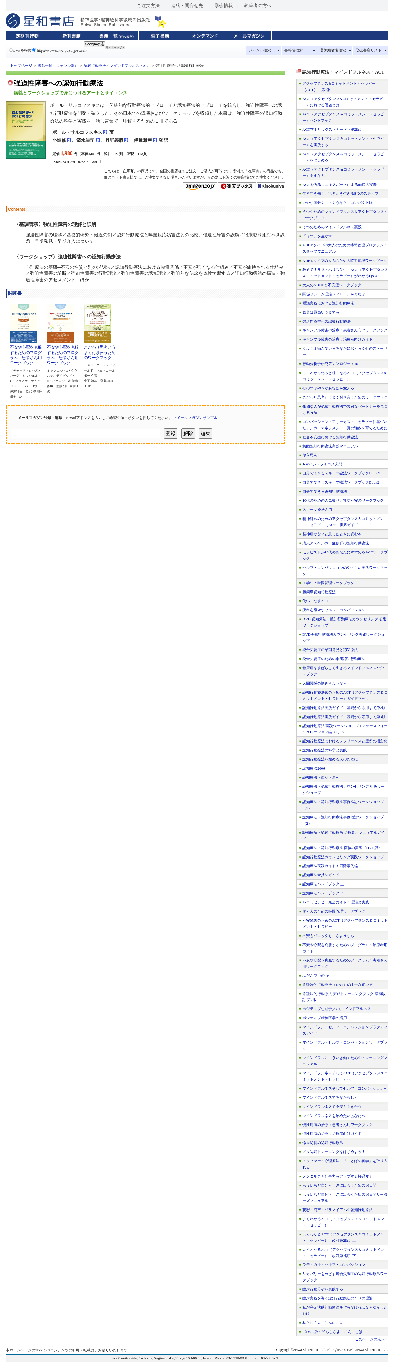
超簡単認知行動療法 (319, 592)
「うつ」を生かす (317, 236)
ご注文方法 (148, 5)
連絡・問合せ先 (187, 5)
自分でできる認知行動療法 (324, 491)
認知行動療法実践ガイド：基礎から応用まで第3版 (344, 717)
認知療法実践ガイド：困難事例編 (330, 866)
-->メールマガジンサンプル (194, 418)
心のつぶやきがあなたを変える (328, 388)
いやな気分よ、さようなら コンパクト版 (337, 202)
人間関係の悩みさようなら (324, 683)
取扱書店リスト (368, 50)
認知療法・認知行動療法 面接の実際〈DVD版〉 (342, 848)
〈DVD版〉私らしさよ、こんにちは (332, 1332)
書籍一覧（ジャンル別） (58, 66)
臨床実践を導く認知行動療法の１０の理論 (337, 1298)
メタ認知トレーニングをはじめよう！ (333, 1152)
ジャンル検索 (260, 50)
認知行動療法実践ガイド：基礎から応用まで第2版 (344, 708)
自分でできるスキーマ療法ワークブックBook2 (340, 482)
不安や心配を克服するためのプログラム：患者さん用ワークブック (26, 353)
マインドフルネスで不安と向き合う (332, 1106)
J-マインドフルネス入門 (322, 464)
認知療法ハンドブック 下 (323, 893)
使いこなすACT (315, 601)
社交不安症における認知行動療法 (330, 437)
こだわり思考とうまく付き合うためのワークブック (100, 350)
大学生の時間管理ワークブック (328, 583)
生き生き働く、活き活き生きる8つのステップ (340, 193)
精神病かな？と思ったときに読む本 (332, 534)
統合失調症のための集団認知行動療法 (333, 659)
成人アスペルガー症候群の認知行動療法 (335, 543)
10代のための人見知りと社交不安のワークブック (343, 500)
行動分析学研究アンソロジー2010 (330, 364)
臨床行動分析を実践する (322, 1289)
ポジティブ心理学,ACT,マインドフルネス (336, 1009)
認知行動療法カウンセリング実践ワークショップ (343, 857)
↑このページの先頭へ (370, 1339)
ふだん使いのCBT (317, 975)
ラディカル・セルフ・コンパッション (333, 1265)
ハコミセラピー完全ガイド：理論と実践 (335, 902)
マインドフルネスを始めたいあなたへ (333, 1116)
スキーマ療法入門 (317, 509)
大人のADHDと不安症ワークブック (331, 285)
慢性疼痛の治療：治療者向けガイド (332, 1133)
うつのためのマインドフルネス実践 (332, 227)
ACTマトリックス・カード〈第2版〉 (333, 129)
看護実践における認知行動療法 (328, 303)
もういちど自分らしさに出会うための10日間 (339, 1185)
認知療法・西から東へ (320, 777)
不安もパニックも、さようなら (328, 936)
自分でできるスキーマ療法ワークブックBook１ (341, 473)
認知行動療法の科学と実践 (324, 750)
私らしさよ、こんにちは (322, 1322)
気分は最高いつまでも (320, 312)
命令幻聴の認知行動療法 (322, 1143)
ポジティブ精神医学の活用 (324, 1018)
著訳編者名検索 (333, 50)
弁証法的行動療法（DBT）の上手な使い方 (337, 984)
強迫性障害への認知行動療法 (326, 321)
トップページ (21, 66)
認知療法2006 (313, 768)
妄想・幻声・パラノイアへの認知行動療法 (337, 1210)
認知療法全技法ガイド (320, 875)
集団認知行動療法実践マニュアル (330, 446)
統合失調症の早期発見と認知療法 (330, 650)
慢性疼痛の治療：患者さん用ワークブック (337, 1125)
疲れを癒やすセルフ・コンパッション (333, 610)
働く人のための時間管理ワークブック (333, 911)
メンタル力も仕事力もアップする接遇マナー (339, 1176)
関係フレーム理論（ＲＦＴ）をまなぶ (333, 294)
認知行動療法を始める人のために (330, 759)
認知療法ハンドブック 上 (323, 884)
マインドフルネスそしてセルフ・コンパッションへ (344, 1088)
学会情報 (224, 5)
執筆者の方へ (257, 5)
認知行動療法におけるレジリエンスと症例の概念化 (344, 741)
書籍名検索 (293, 50)
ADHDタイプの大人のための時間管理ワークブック (344, 260)
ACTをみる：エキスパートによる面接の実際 (339, 185)
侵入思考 (309, 455)
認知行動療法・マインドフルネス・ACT (117, 66)
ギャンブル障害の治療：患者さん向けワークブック (344, 330)
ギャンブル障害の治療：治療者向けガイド (337, 339)
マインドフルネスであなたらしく (330, 1097)
